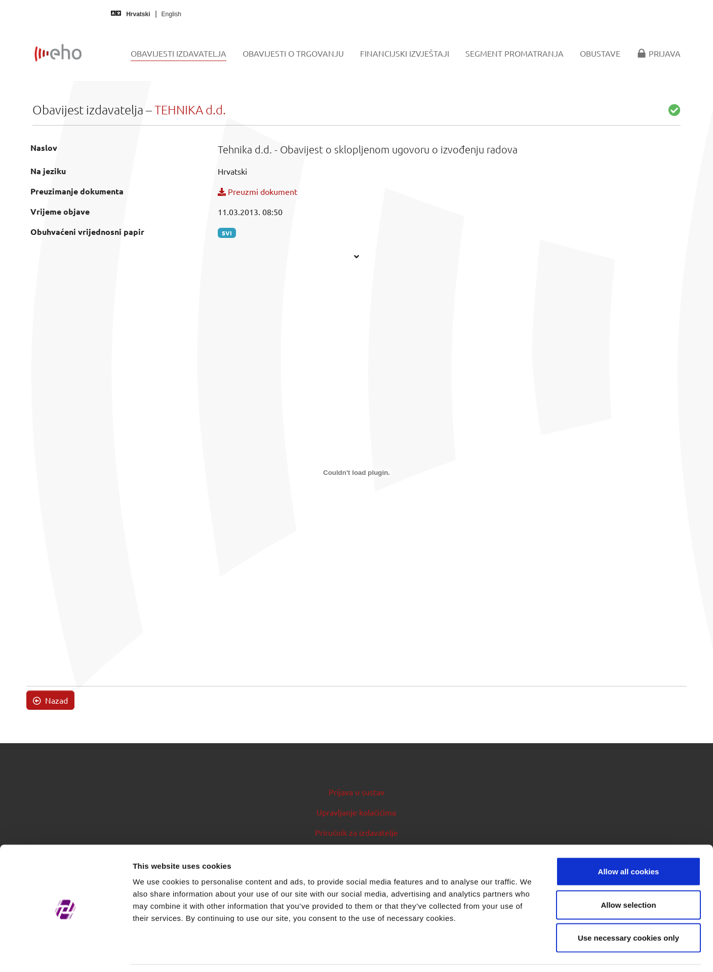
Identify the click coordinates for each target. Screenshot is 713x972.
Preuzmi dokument (257, 191)
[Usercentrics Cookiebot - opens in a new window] (65, 952)
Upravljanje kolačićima (356, 812)
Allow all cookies (628, 839)
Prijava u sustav (356, 792)
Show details (531, 952)
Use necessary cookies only (628, 905)
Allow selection (628, 872)
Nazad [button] (50, 700)
